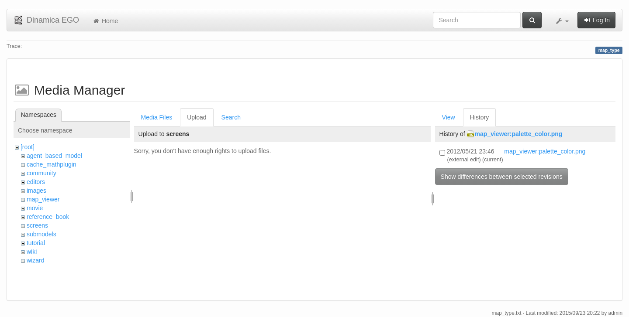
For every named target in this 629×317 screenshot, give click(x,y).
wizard (35, 260)
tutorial (36, 242)
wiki (32, 251)
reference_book (48, 216)
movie (35, 208)
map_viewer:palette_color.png (519, 133)
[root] (28, 146)
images (36, 190)
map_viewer (43, 199)
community (41, 173)
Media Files (157, 117)
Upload (196, 117)
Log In (596, 20)
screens (37, 225)
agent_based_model (54, 155)
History (479, 117)
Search (231, 117)
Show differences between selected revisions (502, 176)
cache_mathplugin (51, 164)
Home (105, 20)
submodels (41, 234)
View (448, 117)
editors (36, 181)
